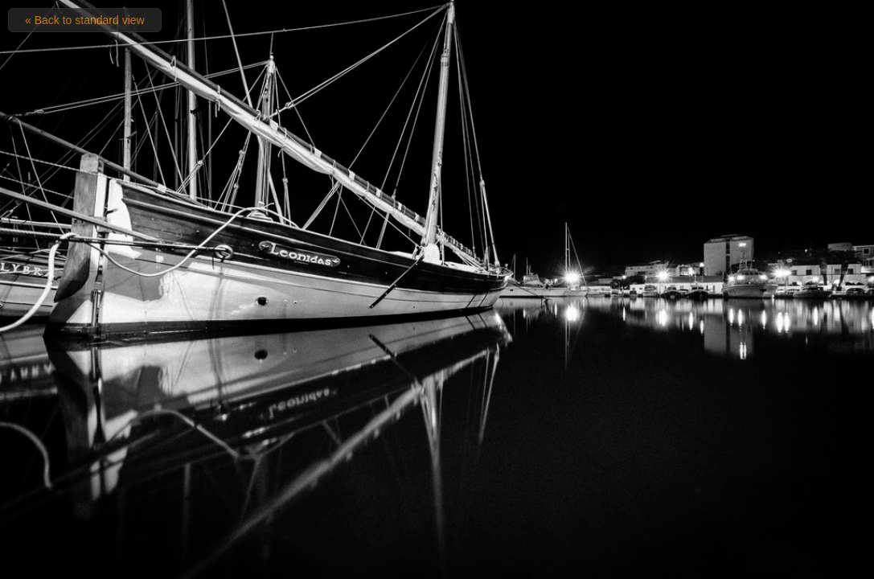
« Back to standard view (85, 20)
